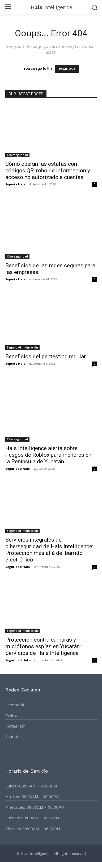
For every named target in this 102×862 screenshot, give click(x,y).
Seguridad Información (22, 347)
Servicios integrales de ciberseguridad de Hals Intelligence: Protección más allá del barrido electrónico (49, 550)
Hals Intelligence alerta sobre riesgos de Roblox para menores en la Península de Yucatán (48, 455)
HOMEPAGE (67, 69)
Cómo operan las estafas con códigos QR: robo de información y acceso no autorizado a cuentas (47, 170)
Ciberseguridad (17, 155)
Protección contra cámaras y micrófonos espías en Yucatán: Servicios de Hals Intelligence (43, 646)
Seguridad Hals (17, 469)
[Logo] (51, 7)
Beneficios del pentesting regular (45, 356)
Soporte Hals (15, 184)
